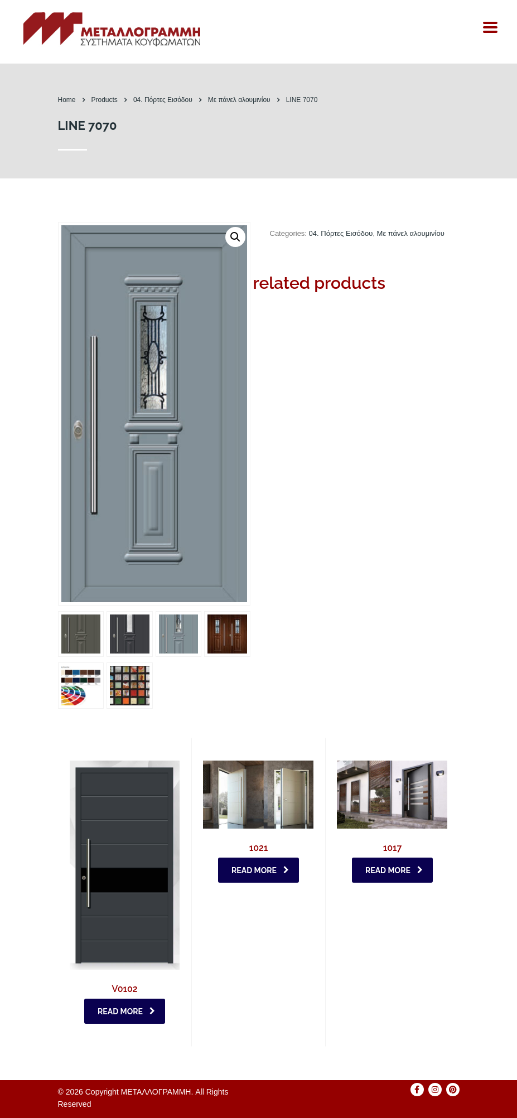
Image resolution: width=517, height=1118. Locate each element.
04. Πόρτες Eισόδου (341, 233)
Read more (126, 1011)
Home (67, 100)
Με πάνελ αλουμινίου (410, 233)
